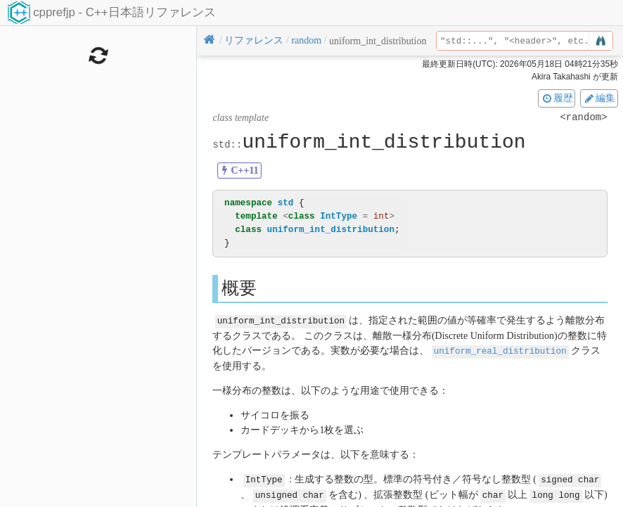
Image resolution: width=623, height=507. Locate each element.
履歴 (557, 97)
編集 (599, 97)
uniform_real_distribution (500, 350)
